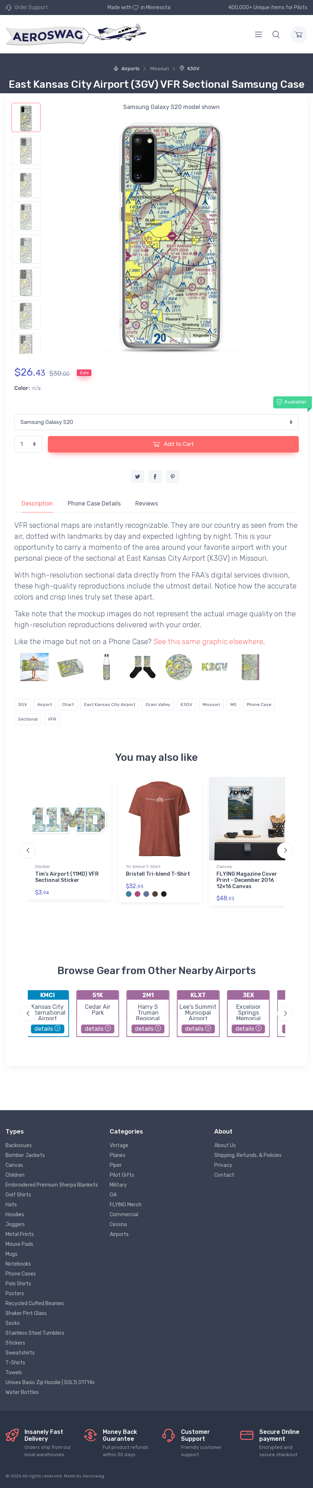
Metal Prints (19, 1234)
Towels (13, 1372)
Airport (44, 704)
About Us (225, 1145)
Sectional (28, 719)
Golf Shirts (18, 1195)
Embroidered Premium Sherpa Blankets (51, 1185)
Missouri (211, 704)
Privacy (223, 1165)
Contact (224, 1175)
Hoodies (14, 1214)
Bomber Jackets (25, 1155)
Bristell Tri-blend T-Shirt (158, 874)
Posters (14, 1293)
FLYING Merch (126, 1205)
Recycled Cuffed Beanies (34, 1303)
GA (113, 1195)
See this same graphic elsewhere (208, 641)
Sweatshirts (20, 1353)
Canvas (224, 866)
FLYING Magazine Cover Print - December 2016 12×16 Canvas (246, 880)
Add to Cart (173, 444)
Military (118, 1185)
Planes (117, 1155)
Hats (11, 1205)
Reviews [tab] (146, 503)
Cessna (118, 1224)
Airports (126, 68)
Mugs (11, 1254)
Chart (68, 704)
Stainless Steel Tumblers (34, 1333)
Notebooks (18, 1264)
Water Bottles (22, 1392)
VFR (52, 719)
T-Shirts (15, 1363)
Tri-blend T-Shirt (143, 866)
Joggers (15, 1224)
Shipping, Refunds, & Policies (248, 1155)
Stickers (15, 1343)
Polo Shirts (18, 1284)
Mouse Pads (19, 1244)
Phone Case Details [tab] (94, 503)
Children (14, 1175)
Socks (12, 1323)
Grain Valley (158, 704)
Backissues (18, 1145)
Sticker (42, 866)
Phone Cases (20, 1274)
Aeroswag (93, 1475)
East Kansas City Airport (109, 704)
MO (233, 704)
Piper (116, 1165)
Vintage (119, 1145)
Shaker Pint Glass (26, 1313)
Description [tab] (37, 503)
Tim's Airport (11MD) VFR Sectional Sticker (67, 877)
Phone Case (259, 704)
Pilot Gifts (122, 1175)
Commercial (124, 1214)
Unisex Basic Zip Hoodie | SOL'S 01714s (50, 1382)
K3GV (190, 68)
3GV (22, 704)
